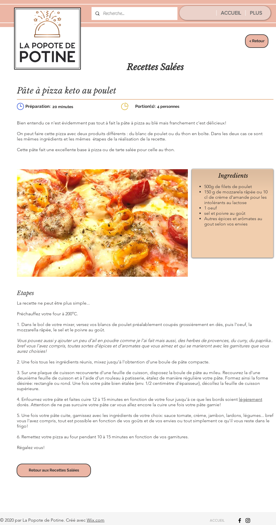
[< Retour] (256, 41)
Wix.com (95, 520)
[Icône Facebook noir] (240, 520)
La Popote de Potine (43, 520)
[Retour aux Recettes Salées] (54, 470)
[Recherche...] (134, 13)
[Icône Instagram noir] (248, 520)
